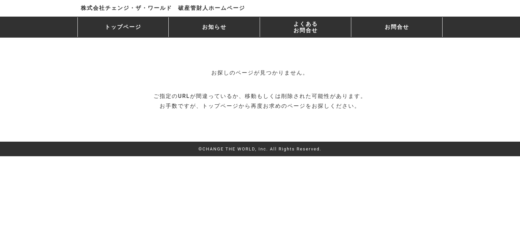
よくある (305, 27)
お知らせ (214, 27)
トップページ (123, 27)
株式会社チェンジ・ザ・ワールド (163, 8)
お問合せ (397, 27)
